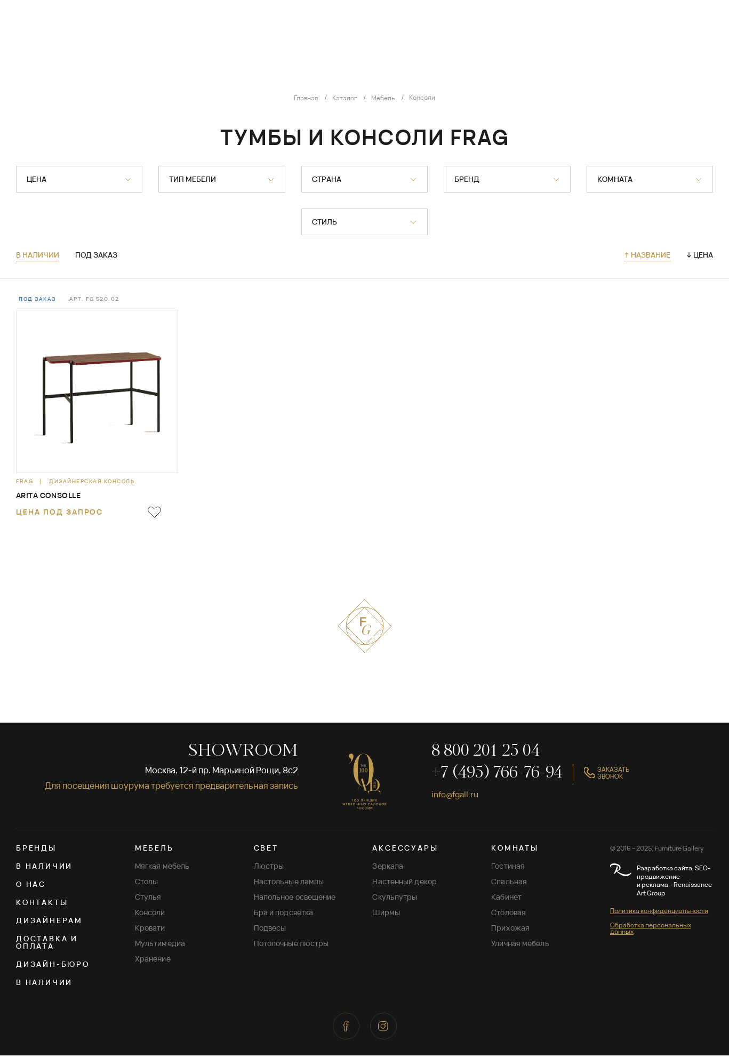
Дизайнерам (49, 922)
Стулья (148, 898)
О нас (31, 885)
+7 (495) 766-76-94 (496, 774)
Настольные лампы (289, 883)
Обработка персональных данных (650, 930)
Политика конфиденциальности (659, 912)
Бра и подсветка (284, 914)
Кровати (150, 929)
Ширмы (386, 914)
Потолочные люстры (291, 945)
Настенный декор (404, 883)
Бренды (36, 849)
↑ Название (647, 255)
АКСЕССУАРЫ (405, 849)
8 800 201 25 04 (485, 752)
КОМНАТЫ (515, 849)
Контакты (42, 904)
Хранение (153, 960)
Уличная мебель (520, 945)
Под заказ (96, 255)
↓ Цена (699, 255)
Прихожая (510, 929)
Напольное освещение (295, 898)
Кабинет (506, 898)
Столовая (508, 914)
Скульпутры (394, 898)
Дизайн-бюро (53, 965)
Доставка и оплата (47, 943)
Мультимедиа (160, 945)
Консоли (150, 914)
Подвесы (270, 929)
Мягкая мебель (162, 867)
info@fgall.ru (457, 795)
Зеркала (387, 867)
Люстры (269, 867)
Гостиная (508, 867)
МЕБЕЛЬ (154, 849)
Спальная (509, 883)
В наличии (37, 255)
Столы (146, 883)
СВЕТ (266, 849)
